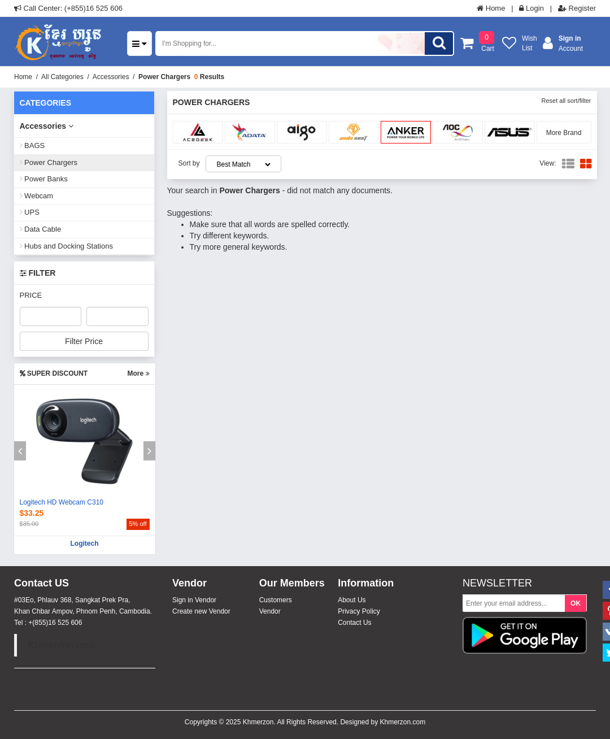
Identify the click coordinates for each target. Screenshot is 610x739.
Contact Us (354, 623)
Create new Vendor (201, 611)
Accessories (111, 77)
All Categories (62, 77)
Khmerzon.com (61, 645)
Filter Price (84, 341)
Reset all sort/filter (566, 100)
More (138, 373)
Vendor (270, 611)
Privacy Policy (359, 611)
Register (577, 8)
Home (491, 8)
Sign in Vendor (194, 600)
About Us (351, 600)
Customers (275, 600)
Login (531, 8)
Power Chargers (164, 77)
